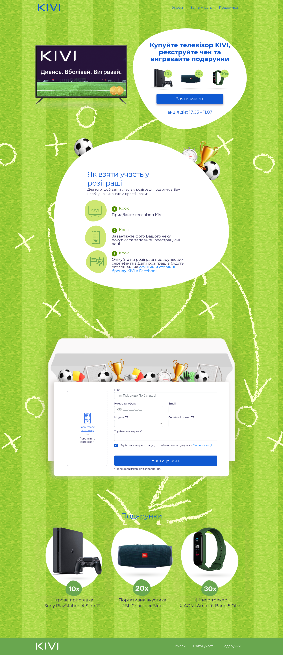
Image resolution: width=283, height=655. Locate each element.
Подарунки (228, 8)
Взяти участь (201, 8)
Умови (177, 8)
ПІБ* (117, 389)
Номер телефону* (126, 403)
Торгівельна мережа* (128, 431)
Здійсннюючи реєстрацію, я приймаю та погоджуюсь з (163, 445)
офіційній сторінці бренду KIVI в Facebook (143, 269)
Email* (173, 403)
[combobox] (138, 423)
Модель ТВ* (121, 417)
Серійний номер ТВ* (182, 417)
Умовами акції (202, 445)
